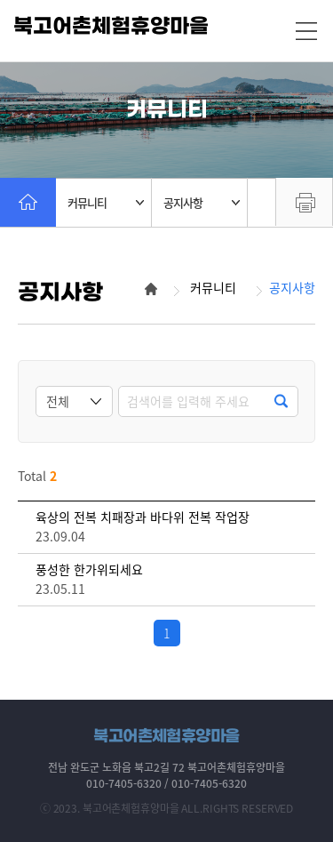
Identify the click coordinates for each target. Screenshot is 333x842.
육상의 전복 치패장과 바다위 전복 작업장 (143, 517)
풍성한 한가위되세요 (89, 569)
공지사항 (201, 202)
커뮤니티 (105, 202)
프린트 (304, 202)
